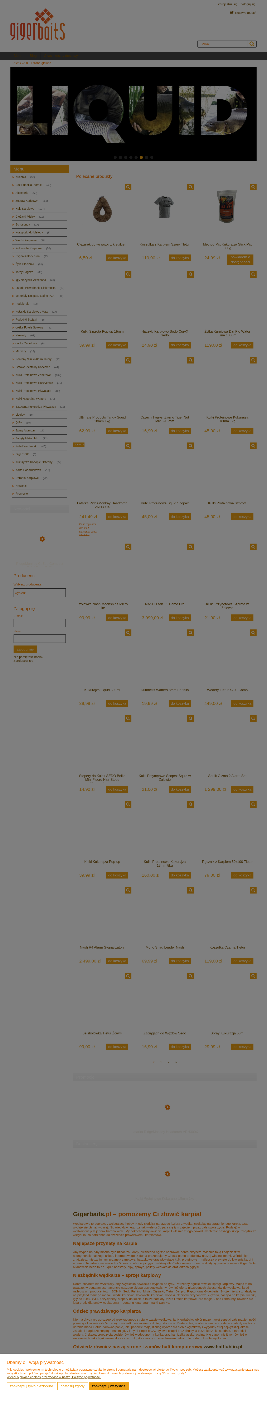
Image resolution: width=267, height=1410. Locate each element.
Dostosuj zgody (72, 1386)
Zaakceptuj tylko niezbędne (31, 1386)
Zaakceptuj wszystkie (109, 1386)
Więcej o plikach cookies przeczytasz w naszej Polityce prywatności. (54, 1377)
